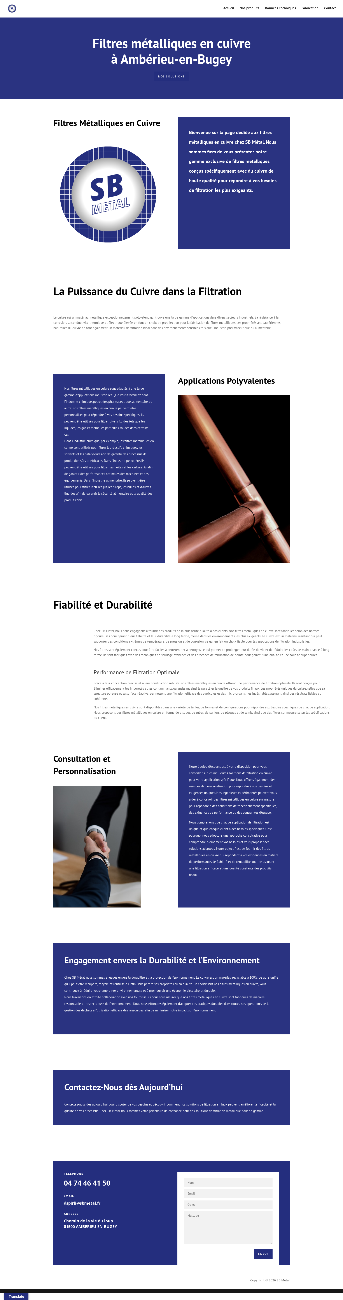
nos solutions (171, 78)
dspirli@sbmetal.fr (82, 1206)
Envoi (258, 1259)
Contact (330, 9)
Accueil (228, 9)
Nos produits (249, 9)
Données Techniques (280, 9)
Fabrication (310, 9)
